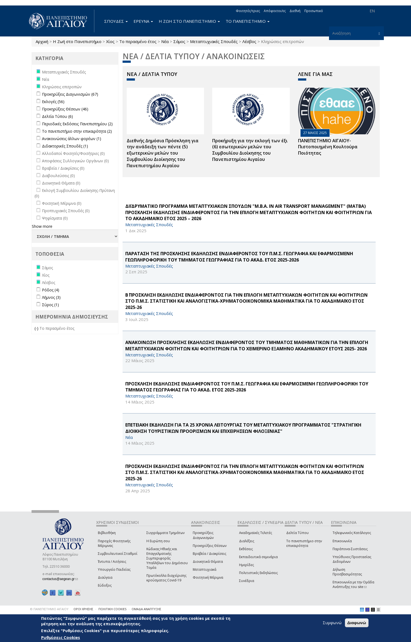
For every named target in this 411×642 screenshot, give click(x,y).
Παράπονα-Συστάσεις (350, 549)
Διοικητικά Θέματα (208, 561)
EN (372, 10)
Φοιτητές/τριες (248, 10)
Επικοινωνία (342, 541)
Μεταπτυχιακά (204, 569)
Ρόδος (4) (50, 289)
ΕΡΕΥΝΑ (143, 21)
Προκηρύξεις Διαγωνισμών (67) (70, 94)
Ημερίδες (246, 565)
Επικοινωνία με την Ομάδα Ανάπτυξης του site (353, 584)
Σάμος (179, 41)
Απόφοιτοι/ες (275, 10)
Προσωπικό (313, 10)
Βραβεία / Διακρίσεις (209, 553)
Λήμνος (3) (51, 297)
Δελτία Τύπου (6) (57, 116)
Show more (42, 226)
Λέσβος (249, 41)
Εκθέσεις (246, 549)
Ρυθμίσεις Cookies (60, 637)
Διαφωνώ (356, 623)
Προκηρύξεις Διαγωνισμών (203, 535)
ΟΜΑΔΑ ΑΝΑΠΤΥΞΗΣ (146, 609)
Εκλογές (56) (53, 101)
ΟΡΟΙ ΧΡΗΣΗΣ (83, 609)
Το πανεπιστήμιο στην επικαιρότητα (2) (77, 131)
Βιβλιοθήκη (107, 532)
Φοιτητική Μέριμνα (208, 577)
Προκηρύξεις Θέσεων (209, 545)
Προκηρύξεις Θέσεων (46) (65, 109)
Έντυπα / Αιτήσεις (112, 561)
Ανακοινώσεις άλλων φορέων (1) (71, 138)
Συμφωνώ (332, 623)
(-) (37, 328)
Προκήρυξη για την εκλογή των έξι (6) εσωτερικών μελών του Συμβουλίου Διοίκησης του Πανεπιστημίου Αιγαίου (250, 150)
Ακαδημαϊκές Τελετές (255, 532)
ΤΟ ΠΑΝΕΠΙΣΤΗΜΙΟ (248, 21)
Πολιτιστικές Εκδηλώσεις (258, 572)
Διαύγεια (105, 577)
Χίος (110, 41)
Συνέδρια (246, 580)
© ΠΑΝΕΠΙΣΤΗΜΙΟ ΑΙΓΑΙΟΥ (49, 609)
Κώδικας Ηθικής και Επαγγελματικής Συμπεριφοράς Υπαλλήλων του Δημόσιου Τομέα (167, 558)
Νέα (165, 41)
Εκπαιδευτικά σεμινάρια (258, 557)
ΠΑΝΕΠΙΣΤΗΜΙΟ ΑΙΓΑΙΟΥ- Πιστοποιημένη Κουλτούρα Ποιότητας (328, 147)
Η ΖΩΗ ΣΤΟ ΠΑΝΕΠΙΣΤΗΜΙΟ (189, 21)
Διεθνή (295, 10)
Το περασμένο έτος (138, 41)
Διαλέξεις (246, 541)
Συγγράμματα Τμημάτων (165, 532)
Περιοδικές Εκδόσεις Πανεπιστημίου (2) (77, 123)
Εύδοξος (105, 585)
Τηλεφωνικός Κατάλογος (352, 532)
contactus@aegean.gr (60, 579)
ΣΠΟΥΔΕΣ (116, 21)
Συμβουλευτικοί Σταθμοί (117, 553)
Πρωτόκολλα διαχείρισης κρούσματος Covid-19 (166, 578)
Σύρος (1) (50, 304)
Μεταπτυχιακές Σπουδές (214, 41)
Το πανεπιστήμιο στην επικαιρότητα (304, 543)
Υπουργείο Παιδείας (114, 569)
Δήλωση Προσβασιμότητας (347, 571)
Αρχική (42, 41)
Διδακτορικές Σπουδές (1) (65, 146)
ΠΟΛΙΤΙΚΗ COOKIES (112, 609)
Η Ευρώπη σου (158, 541)
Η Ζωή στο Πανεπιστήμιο (77, 41)
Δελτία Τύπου (297, 532)
